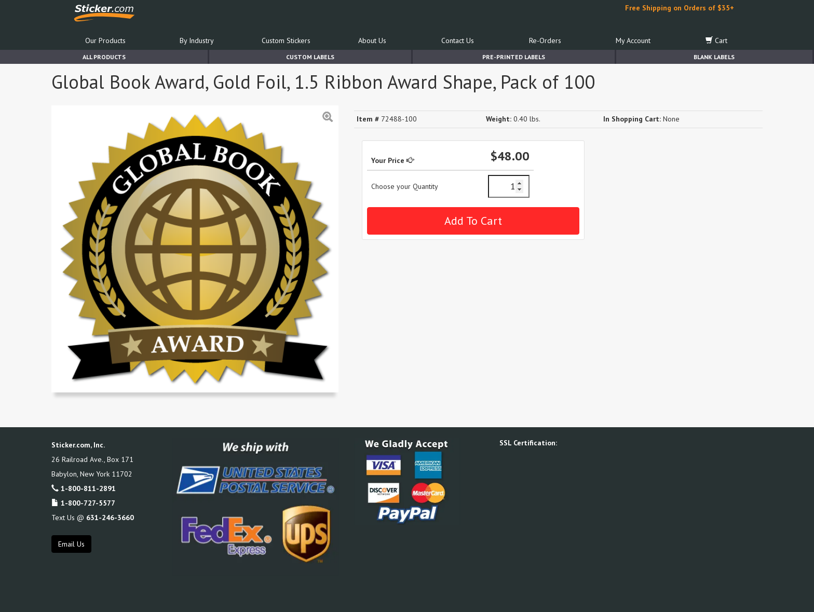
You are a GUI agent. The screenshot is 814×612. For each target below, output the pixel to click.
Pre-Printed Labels (513, 57)
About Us (372, 40)
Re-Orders (545, 40)
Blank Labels (714, 57)
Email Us (71, 544)
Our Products (105, 40)
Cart (716, 40)
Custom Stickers (286, 40)
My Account (633, 40)
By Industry (197, 40)
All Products (104, 57)
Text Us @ (92, 517)
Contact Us (457, 40)
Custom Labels (310, 57)
